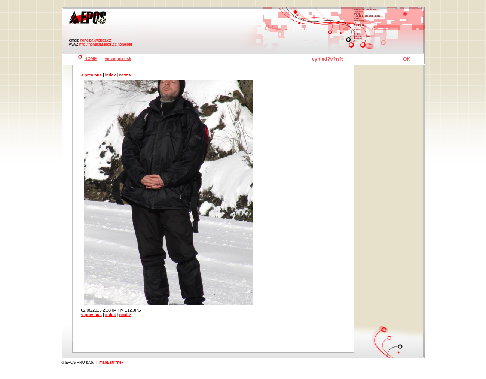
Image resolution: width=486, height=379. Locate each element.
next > (125, 75)
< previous (91, 75)
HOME (91, 58)
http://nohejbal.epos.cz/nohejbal (105, 44)
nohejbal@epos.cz (95, 40)
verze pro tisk (118, 58)
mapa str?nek (111, 362)
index (110, 75)
